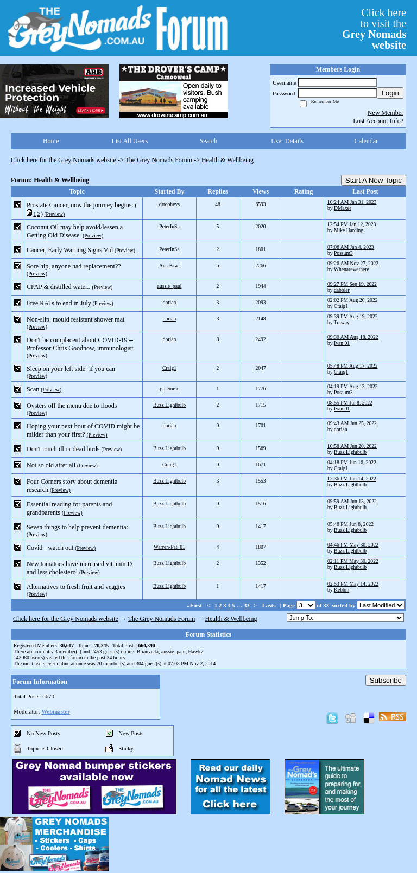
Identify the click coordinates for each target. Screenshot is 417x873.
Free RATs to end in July (59, 303)
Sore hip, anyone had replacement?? (74, 266)
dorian (169, 302)
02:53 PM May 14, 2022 (352, 584)
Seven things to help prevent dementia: (77, 527)
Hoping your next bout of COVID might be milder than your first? (83, 430)
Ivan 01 (342, 343)
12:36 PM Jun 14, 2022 (351, 479)
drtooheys (169, 204)
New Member (385, 113)
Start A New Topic (373, 180)
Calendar (366, 141)
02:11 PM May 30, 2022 (352, 561)
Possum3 (343, 253)
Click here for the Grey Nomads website (63, 160)
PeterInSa (169, 226)
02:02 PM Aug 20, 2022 (352, 300)
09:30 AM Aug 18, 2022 (352, 337)
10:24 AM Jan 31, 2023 (351, 202)
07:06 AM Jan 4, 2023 (350, 247)
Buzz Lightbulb (169, 405)
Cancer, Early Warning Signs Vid (70, 250)
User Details (287, 141)
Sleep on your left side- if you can (71, 369)
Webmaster (55, 711)
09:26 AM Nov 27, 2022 (352, 263)
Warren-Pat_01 (169, 547)
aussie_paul (169, 286)
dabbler (342, 290)
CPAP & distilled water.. (58, 287)
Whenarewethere (351, 269)
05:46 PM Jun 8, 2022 (350, 524)
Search (209, 141)
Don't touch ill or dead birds (63, 449)
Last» (270, 605)
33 (247, 605)
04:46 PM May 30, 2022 (352, 545)
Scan (33, 389)
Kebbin (341, 590)
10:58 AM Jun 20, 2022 (352, 446)
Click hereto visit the (374, 29)
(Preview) (54, 214)
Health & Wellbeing (227, 160)
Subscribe (386, 680)
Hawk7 (196, 651)
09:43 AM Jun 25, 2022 (352, 423)
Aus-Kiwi (169, 265)
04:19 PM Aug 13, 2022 (352, 386)
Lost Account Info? (378, 121)
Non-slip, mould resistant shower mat (75, 319)
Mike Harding (348, 230)
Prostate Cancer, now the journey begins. (80, 205)
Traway (342, 322)
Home (51, 141)
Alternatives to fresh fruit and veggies (76, 586)
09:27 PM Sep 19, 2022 (352, 284)
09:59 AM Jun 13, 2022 (352, 501)
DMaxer (342, 208)
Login (390, 93)
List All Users (129, 141)
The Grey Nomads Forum (159, 160)
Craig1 (341, 306)
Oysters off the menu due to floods (72, 405)
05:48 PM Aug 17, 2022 (352, 366)
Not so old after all (51, 465)
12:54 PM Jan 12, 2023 (351, 224)
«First (195, 605)
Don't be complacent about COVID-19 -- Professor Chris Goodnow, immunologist (80, 344)
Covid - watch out (50, 547)
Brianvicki (148, 651)
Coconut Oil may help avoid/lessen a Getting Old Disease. (75, 231)
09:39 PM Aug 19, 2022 (352, 316)
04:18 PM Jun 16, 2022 (351, 462)
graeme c (169, 388)
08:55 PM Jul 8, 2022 (349, 403)
